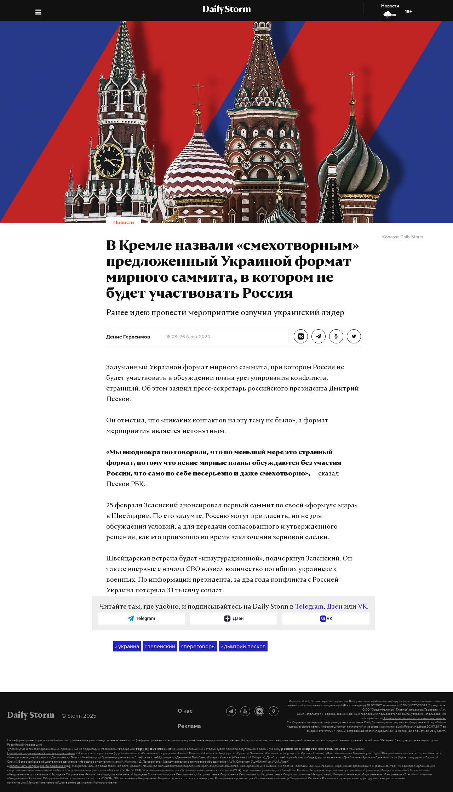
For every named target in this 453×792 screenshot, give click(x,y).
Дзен (335, 607)
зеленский (159, 646)
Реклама (189, 726)
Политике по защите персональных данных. (414, 718)
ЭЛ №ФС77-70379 (413, 705)
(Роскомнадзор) (354, 705)
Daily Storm (226, 10)
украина (127, 646)
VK (362, 607)
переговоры (198, 646)
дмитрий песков (243, 646)
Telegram (309, 607)
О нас (185, 710)
